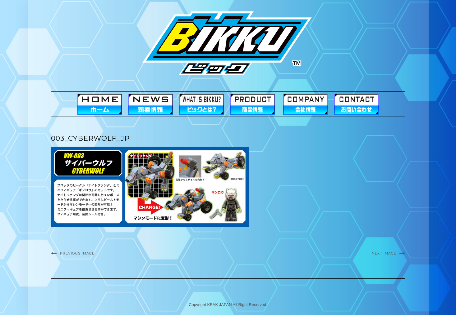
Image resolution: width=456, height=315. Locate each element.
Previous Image (77, 253)
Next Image (384, 253)
